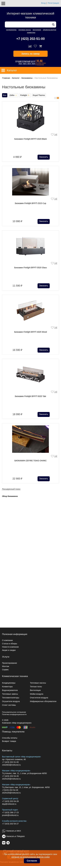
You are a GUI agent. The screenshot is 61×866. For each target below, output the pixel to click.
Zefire (13, 95)
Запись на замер (30, 54)
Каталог (16, 78)
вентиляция (37, 30)
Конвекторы (7, 686)
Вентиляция (35, 690)
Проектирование (9, 663)
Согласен (32, 861)
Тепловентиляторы (10, 698)
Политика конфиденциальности (14, 714)
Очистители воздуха (39, 698)
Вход (43, 3)
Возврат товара (9, 741)
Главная (6, 78)
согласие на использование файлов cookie (30, 857)
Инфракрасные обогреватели (43, 701)
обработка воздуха (49, 30)
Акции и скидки (9, 650)
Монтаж (5, 666)
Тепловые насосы (38, 683)
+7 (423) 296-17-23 (10, 812)
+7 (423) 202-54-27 (10, 824)
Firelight (25, 95)
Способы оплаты (9, 738)
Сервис (5, 669)
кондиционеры (11, 30)
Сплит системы (9, 705)
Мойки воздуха (36, 694)
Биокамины (27, 78)
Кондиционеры (8, 683)
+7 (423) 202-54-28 (10, 801)
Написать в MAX (13, 831)
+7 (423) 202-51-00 (30, 39)
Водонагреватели (10, 690)
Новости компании (10, 647)
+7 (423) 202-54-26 (10, 776)
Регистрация (53, 3)
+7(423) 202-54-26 (10, 790)
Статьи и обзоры (9, 643)
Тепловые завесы (10, 694)
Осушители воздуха (11, 701)
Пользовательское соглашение (14, 712)
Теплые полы (36, 686)
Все (4, 95)
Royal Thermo (39, 95)
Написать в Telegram (15, 836)
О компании (7, 640)
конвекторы (31, 32)
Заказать (43, 157)
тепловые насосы (24, 30)
